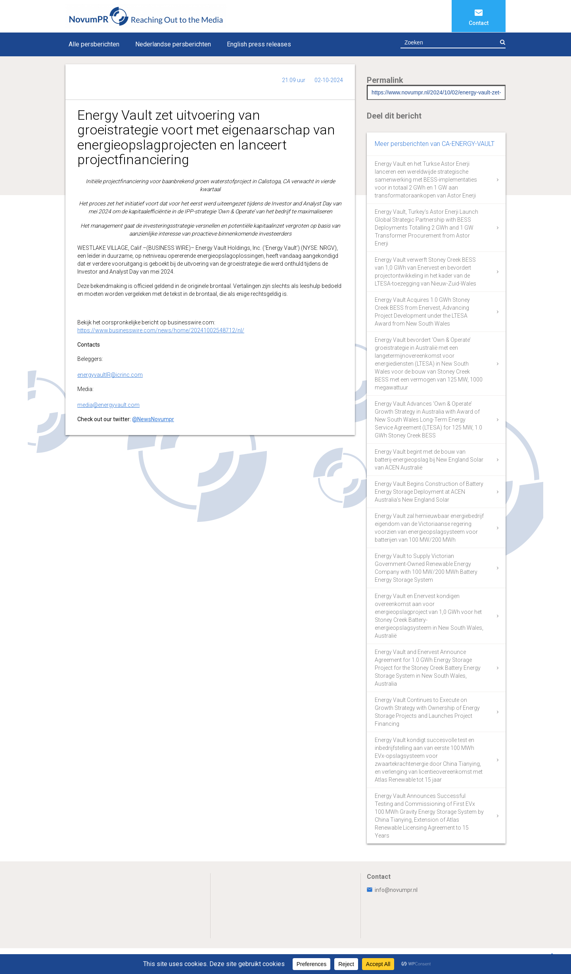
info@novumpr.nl (392, 890)
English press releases (259, 44)
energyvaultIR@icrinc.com (110, 375)
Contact (479, 23)
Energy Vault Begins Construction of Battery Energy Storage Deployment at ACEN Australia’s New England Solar (429, 492)
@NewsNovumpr (153, 419)
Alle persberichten (94, 44)
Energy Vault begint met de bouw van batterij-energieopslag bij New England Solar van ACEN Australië (429, 460)
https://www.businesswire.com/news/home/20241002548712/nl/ (160, 330)
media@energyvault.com (108, 405)
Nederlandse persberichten (173, 44)
